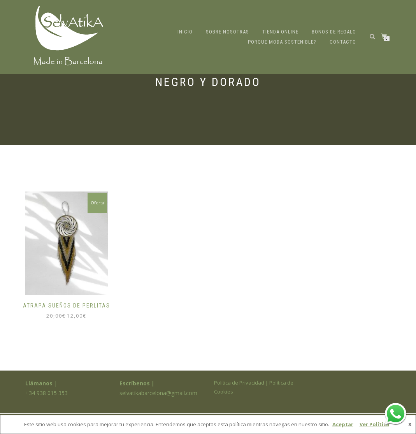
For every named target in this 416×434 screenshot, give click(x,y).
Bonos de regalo (334, 32)
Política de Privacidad (239, 382)
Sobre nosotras (227, 32)
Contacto (343, 42)
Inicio (185, 32)
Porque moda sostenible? (282, 42)
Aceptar (342, 424)
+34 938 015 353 (46, 393)
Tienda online (280, 32)
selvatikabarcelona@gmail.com (158, 393)
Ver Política (374, 424)
